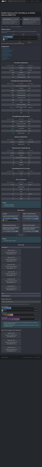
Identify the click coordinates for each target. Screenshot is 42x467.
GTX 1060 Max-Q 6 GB (6, 23)
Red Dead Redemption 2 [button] (6, 295)
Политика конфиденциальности (28, 357)
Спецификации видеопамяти (7, 51)
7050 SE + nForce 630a (26, 23)
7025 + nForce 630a (33, 21)
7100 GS (31, 23)
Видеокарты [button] (38, 1)
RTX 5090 (38, 34)
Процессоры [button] (32, 1)
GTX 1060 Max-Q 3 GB (14, 22)
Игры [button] (28, 1)
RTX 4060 (23, 34)
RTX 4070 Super (29, 42)
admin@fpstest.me (37, 357)
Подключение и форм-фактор (7, 54)
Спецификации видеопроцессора (8, 50)
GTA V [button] (3, 293)
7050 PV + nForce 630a (32, 22)
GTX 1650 (13, 34)
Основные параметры (6, 48)
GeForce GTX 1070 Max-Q (10, 65)
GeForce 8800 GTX (30, 65)
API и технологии (5, 57)
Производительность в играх (7, 55)
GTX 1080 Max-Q (11, 23)
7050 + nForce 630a (26, 22)
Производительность (6, 58)
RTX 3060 (19, 42)
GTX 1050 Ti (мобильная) (6, 22)
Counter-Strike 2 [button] (4, 247)
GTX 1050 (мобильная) (12, 21)
